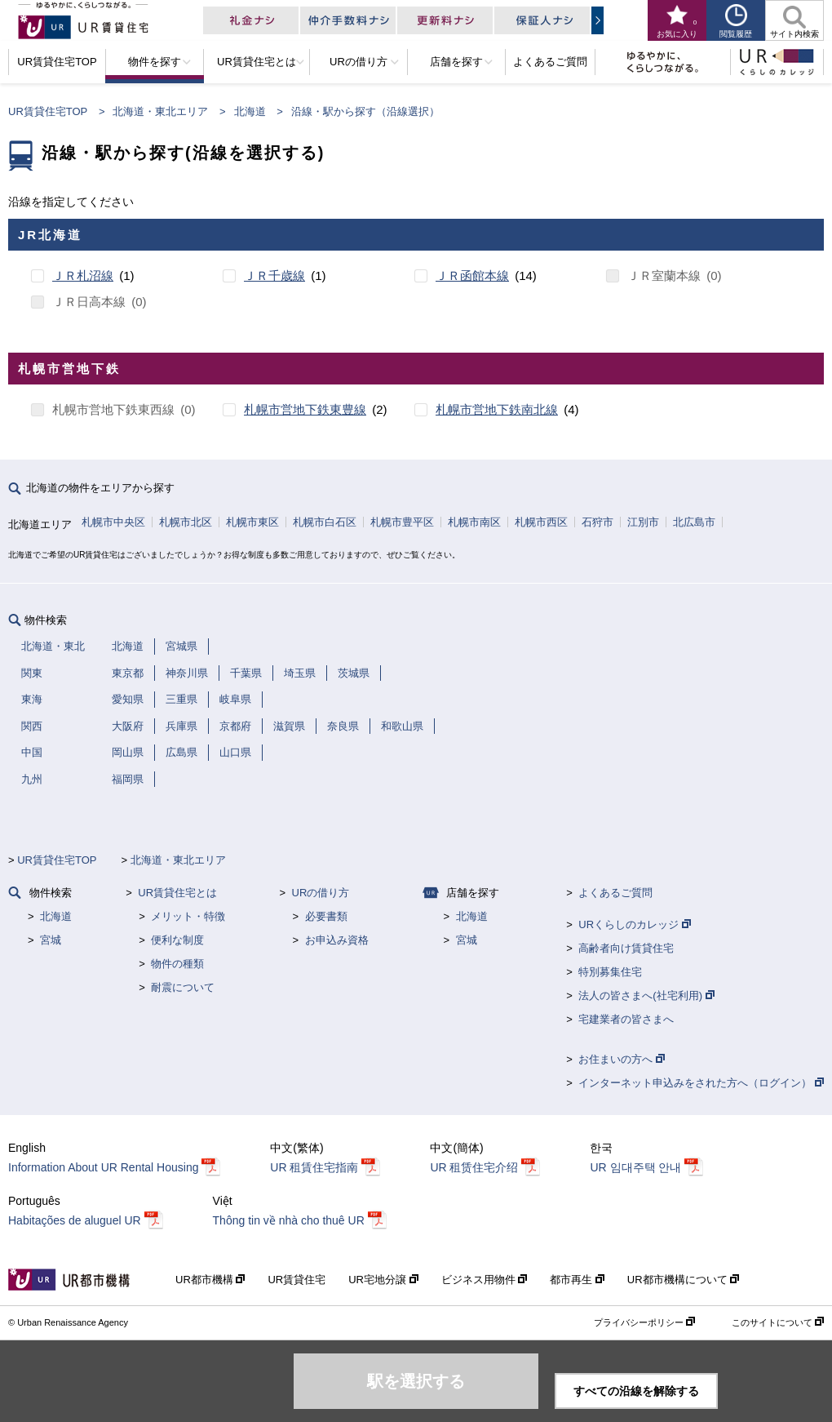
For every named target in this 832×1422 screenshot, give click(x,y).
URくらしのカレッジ (634, 924)
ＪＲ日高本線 (89, 302)
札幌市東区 (252, 522)
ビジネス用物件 (484, 1279)
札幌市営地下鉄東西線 (113, 409)
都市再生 (577, 1279)
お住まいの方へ (621, 1059)
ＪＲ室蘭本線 (664, 275)
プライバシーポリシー (644, 1322)
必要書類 (326, 916)
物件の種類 (177, 964)
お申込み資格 (337, 940)
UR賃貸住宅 (296, 1279)
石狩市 (597, 522)
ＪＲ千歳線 (274, 275)
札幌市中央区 (113, 522)
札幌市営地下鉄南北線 (497, 409)
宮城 (50, 940)
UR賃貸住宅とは (177, 893)
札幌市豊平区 (402, 522)
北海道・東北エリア (160, 111)
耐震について (183, 987)
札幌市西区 (541, 522)
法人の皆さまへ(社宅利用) (646, 995)
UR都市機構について (683, 1279)
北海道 (250, 111)
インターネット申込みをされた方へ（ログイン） (701, 1083)
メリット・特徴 (188, 916)
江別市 (643, 522)
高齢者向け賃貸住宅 (626, 948)
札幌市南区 (474, 522)
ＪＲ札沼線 (82, 275)
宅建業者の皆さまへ (626, 1019)
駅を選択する (416, 1381)
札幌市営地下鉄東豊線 (305, 409)
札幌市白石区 (324, 522)
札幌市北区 (185, 522)
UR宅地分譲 (383, 1279)
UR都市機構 (210, 1279)
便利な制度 (177, 940)
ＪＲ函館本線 (472, 275)
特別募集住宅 (610, 972)
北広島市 (694, 522)
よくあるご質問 (615, 893)
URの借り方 (321, 893)
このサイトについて (778, 1322)
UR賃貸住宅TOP (47, 111)
